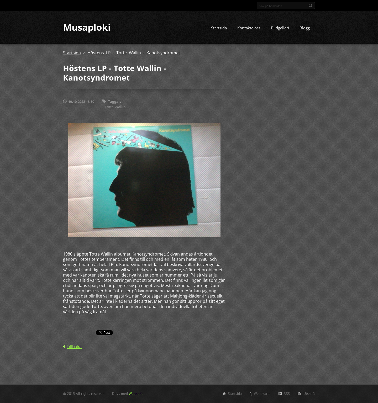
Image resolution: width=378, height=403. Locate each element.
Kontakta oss (248, 28)
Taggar (114, 101)
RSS (287, 393)
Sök (310, 5)
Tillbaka (74, 346)
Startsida (219, 28)
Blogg (305, 28)
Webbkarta (262, 393)
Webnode (136, 393)
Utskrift (309, 393)
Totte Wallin (115, 106)
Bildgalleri (280, 28)
